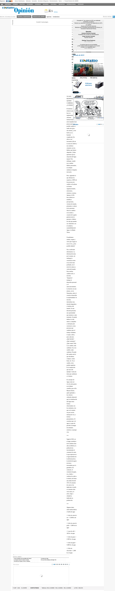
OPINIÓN (15, 4)
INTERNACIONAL (71, 4)
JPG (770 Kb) (83, 78)
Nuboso (46, 11)
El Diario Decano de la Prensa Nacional (20, 10)
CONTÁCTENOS (34, 588)
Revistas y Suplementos (24, 16)
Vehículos (28, 1)
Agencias (49, 16)
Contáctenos (56, 16)
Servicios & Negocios (43, 1)
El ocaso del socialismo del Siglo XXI (48, 559)
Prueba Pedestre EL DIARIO (71, 1)
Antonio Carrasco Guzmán (88, 33)
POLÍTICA (22, 4)
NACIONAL (46, 4)
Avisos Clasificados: (20, 1)
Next (69, 564)
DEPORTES (62, 4)
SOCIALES (81, 4)
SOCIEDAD (38, 4)
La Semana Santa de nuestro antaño (21, 559)
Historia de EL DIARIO (39, 16)
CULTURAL (54, 4)
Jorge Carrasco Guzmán (88, 36)
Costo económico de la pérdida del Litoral (22, 558)
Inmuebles (34, 1)
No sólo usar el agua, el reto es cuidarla (22, 561)
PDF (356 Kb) (93, 78)
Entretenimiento (54, 1)
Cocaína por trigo (44, 558)
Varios (60, 1)
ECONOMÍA (30, 4)
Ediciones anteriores (88, 84)
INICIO (2, 4)
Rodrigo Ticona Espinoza (88, 40)
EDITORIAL (8, 4)
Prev (52, 564)
